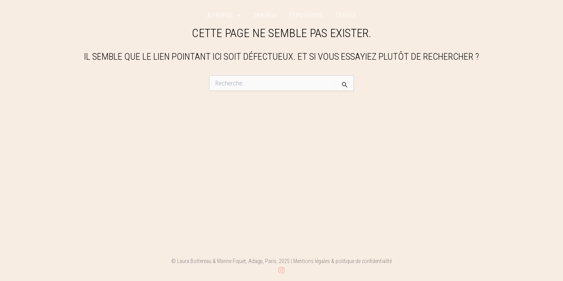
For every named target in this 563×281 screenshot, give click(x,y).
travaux (265, 16)
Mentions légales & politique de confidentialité (342, 261)
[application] (237, 16)
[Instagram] (281, 270)
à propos (224, 16)
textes (345, 16)
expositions (306, 16)
